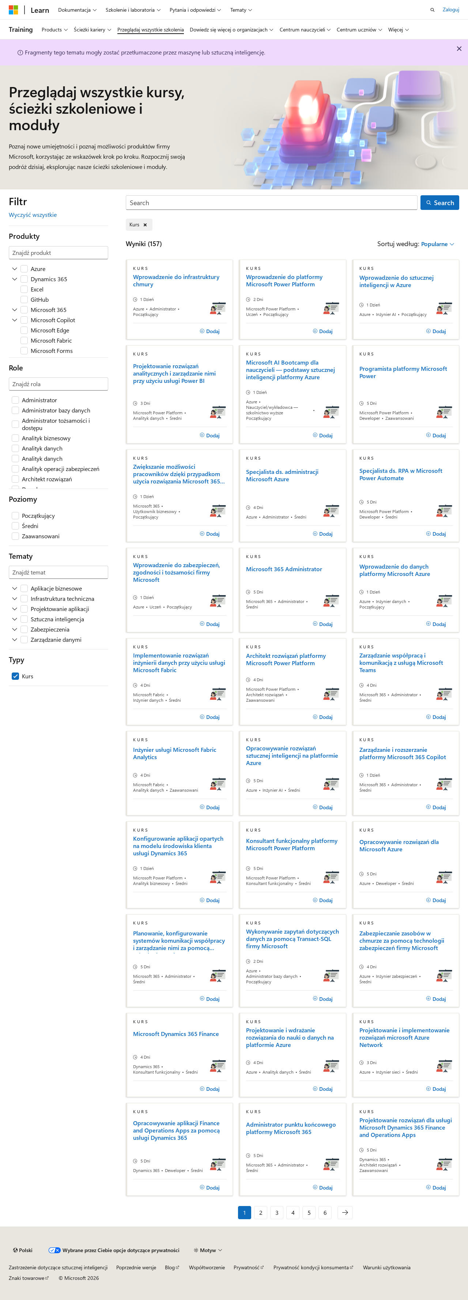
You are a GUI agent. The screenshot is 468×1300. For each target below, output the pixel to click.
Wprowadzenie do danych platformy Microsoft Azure (394, 570)
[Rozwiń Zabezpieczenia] (15, 629)
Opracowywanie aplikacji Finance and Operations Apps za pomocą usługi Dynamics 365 (176, 1130)
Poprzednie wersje (136, 1267)
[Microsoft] (13, 10)
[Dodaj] (210, 331)
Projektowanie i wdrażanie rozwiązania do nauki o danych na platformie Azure (290, 1037)
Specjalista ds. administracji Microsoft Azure (282, 475)
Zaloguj (451, 9)
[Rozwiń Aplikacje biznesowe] (15, 588)
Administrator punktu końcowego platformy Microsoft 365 (291, 1128)
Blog (170, 1267)
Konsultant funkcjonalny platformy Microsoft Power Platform (291, 844)
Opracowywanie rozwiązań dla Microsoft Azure (399, 845)
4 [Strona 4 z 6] (293, 1212)
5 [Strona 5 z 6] (309, 1212)
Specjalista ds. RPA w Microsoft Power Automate (400, 474)
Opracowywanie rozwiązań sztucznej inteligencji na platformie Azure (292, 755)
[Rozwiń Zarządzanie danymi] (15, 639)
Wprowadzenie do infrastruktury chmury (176, 280)
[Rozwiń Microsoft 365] (15, 309)
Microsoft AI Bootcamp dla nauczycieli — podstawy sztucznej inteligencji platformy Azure (290, 370)
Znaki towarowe (26, 1277)
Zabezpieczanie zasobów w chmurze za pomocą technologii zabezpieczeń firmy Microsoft (401, 941)
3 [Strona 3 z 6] (277, 1212)
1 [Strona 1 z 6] (245, 1212)
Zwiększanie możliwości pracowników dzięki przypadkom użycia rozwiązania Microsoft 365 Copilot (176, 474)
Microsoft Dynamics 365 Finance (176, 1033)
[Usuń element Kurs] (139, 225)
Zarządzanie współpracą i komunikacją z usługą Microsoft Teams (401, 663)
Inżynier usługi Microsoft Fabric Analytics (174, 753)
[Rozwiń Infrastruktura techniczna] (15, 598)
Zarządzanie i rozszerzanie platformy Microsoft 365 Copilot (402, 753)
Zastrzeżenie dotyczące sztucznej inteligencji (58, 1267)
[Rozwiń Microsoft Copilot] (15, 320)
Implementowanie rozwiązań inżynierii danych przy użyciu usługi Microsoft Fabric (179, 663)
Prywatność (247, 1267)
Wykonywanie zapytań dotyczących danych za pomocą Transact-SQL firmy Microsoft (292, 939)
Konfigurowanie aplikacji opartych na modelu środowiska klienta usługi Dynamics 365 (178, 846)
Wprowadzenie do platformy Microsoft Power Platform (284, 280)
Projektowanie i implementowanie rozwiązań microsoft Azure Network (404, 1037)
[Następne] (345, 1212)
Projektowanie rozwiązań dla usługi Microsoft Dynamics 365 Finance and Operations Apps (405, 1127)
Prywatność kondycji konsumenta (311, 1267)
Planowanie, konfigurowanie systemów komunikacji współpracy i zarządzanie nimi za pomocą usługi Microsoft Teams (179, 941)
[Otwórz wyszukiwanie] (432, 9)
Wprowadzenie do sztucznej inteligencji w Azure (396, 281)
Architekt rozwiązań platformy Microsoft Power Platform (286, 659)
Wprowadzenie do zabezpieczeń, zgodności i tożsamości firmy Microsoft (176, 572)
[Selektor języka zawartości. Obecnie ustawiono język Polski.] (23, 1250)
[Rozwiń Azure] (15, 268)
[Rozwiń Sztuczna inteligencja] (15, 619)
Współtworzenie (207, 1267)
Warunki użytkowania (387, 1267)
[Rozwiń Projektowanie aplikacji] (15, 609)
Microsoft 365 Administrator (284, 569)
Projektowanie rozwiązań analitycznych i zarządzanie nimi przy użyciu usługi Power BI (174, 373)
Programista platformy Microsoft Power (403, 372)
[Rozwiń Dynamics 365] (15, 279)
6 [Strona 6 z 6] (325, 1212)
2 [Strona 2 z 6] (261, 1212)
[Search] (272, 202)
